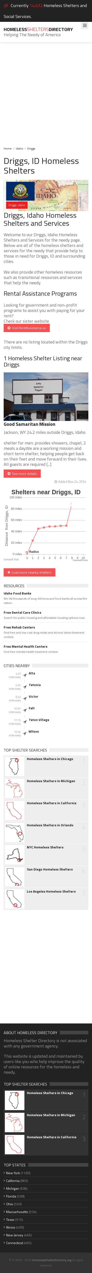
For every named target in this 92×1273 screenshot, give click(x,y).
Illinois (10, 1227)
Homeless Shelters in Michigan (51, 781)
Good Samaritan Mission (29, 424)
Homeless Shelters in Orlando (50, 825)
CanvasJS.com (80, 560)
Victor (33, 696)
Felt (32, 708)
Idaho (19, 148)
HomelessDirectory (38, 29)
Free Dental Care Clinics (22, 612)
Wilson (34, 731)
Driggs (31, 148)
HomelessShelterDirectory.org (51, 1260)
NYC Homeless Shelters (45, 847)
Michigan (12, 1188)
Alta (32, 673)
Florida (11, 1196)
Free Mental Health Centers (25, 646)
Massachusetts (17, 1211)
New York (13, 1172)
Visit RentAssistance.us (27, 327)
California (13, 1180)
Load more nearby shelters (29, 572)
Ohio (9, 1203)
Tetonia (35, 685)
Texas (10, 1219)
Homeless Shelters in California (51, 803)
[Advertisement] (46, 97)
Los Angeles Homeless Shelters (51, 891)
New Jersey (14, 1235)
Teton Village (39, 720)
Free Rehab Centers (19, 627)
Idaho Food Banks (17, 593)
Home (8, 148)
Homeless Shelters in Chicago (50, 759)
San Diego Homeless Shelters (50, 869)
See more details (22, 473)
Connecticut (14, 1242)
